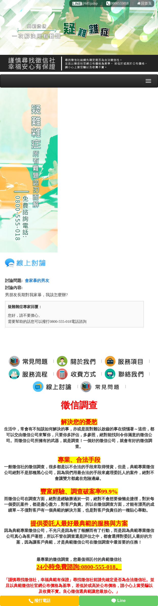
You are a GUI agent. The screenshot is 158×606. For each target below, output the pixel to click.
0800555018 (117, 3)
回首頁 (144, 3)
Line (118, 600)
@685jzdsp (85, 3)
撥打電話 (39, 600)
